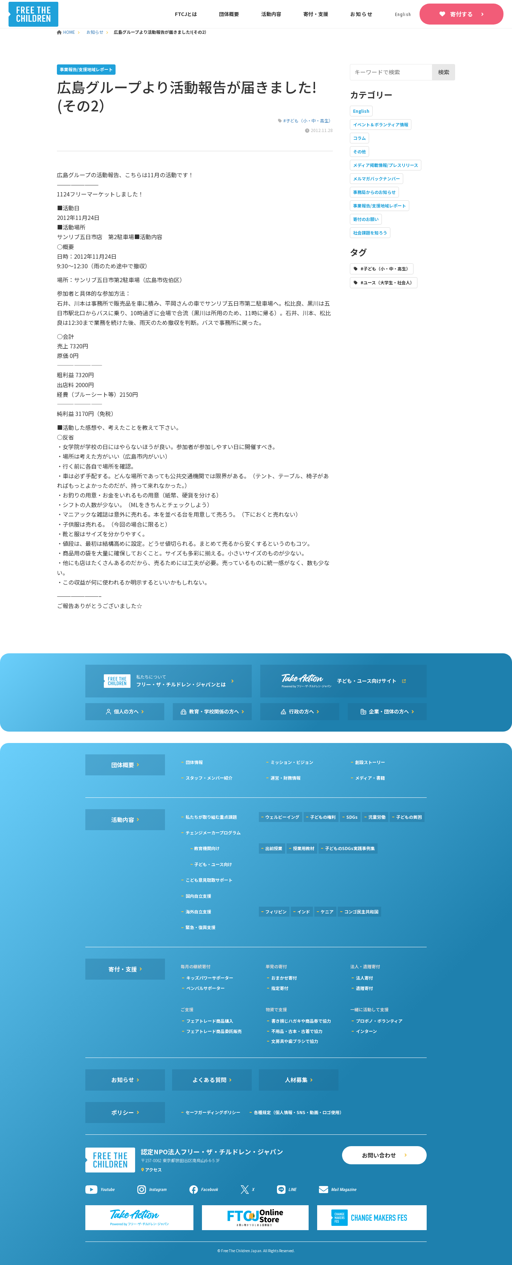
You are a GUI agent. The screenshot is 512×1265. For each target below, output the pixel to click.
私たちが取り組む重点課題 (211, 817)
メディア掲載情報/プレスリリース (385, 165)
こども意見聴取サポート (209, 880)
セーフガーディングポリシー (213, 1112)
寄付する (461, 14)
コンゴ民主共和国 (361, 911)
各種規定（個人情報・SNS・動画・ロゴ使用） (299, 1112)
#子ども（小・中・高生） (308, 120)
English (361, 111)
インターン (366, 1031)
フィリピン (276, 911)
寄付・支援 (315, 13)
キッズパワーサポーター (209, 978)
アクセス (153, 1169)
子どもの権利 (323, 817)
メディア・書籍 (370, 778)
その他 (359, 151)
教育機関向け (207, 848)
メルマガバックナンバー (376, 178)
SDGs (352, 817)
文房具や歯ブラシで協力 (294, 1041)
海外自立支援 (198, 911)
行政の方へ (301, 711)
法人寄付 (364, 978)
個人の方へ (126, 711)
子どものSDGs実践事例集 (350, 848)
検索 (443, 72)
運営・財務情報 (285, 778)
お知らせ (361, 13)
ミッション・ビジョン (292, 762)
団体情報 (194, 762)
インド (303, 911)
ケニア (327, 911)
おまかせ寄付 (284, 978)
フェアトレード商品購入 (209, 1021)
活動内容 (271, 13)
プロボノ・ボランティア (379, 1021)
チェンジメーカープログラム (213, 832)
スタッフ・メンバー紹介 (209, 778)
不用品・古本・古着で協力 (296, 1031)
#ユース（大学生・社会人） (387, 282)
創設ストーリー (370, 762)
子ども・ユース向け (213, 864)
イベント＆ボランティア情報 (380, 124)
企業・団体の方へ (389, 711)
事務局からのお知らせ (374, 192)
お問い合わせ (379, 1155)
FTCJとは (186, 13)
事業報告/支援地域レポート (379, 205)
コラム (359, 138)
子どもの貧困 (409, 817)
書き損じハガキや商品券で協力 (301, 1021)
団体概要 (229, 13)
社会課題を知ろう (370, 233)
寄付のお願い (366, 219)
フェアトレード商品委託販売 (214, 1031)
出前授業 (273, 848)
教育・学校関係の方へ (214, 711)
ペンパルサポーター (205, 988)
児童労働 (376, 817)
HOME (66, 32)
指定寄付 (279, 988)
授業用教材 (303, 848)
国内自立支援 (198, 896)
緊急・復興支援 (200, 927)
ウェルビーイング (282, 817)
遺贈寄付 (364, 988)
